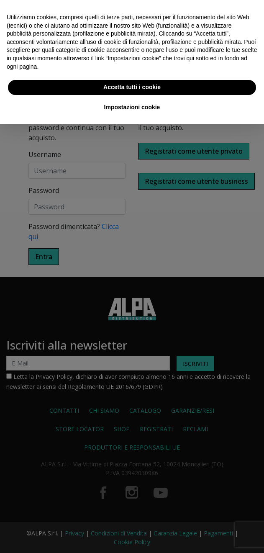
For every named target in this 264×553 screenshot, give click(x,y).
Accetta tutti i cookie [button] (132, 87)
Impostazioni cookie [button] (132, 107)
